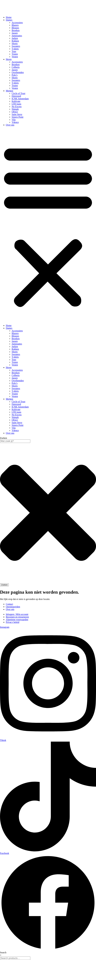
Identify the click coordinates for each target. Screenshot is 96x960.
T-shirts (15, 49)
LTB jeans (16, 104)
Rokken (15, 41)
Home (9, 17)
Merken (9, 91)
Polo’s (14, 75)
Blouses (15, 28)
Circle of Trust (18, 93)
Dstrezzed (16, 96)
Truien (15, 54)
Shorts (15, 43)
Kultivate (16, 101)
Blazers (15, 25)
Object (15, 112)
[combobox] (15, 441)
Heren (9, 59)
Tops (14, 51)
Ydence (15, 122)
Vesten (15, 56)
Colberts (16, 67)
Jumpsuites (17, 35)
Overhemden (18, 72)
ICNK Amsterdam (20, 98)
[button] (48, 225)
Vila (14, 119)
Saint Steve (17, 114)
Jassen (15, 33)
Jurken (15, 38)
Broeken (16, 30)
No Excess (17, 106)
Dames (9, 20)
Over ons (10, 125)
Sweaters (16, 46)
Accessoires (17, 22)
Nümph (15, 109)
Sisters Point (17, 117)
